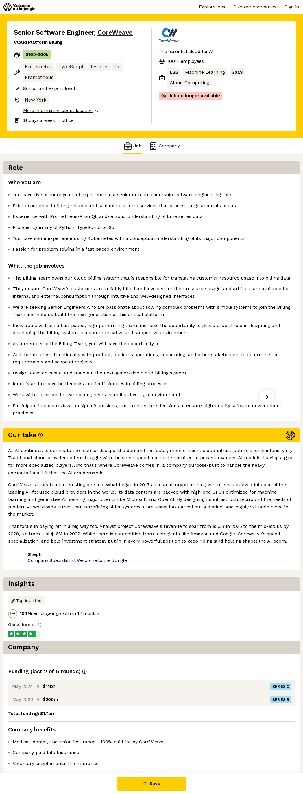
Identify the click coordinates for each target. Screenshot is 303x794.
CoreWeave (115, 32)
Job (132, 146)
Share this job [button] (30, 568)
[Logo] (19, 7)
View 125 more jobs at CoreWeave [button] (92, 568)
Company (164, 146)
